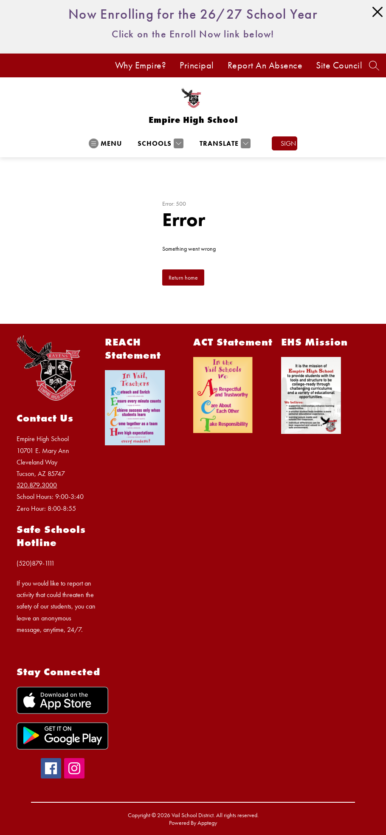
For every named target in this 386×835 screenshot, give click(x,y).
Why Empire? (140, 65)
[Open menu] (105, 143)
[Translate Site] (224, 143)
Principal (197, 65)
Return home (183, 277)
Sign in (289, 143)
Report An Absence (265, 65)
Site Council (339, 65)
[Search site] (374, 65)
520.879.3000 (37, 485)
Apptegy (207, 823)
